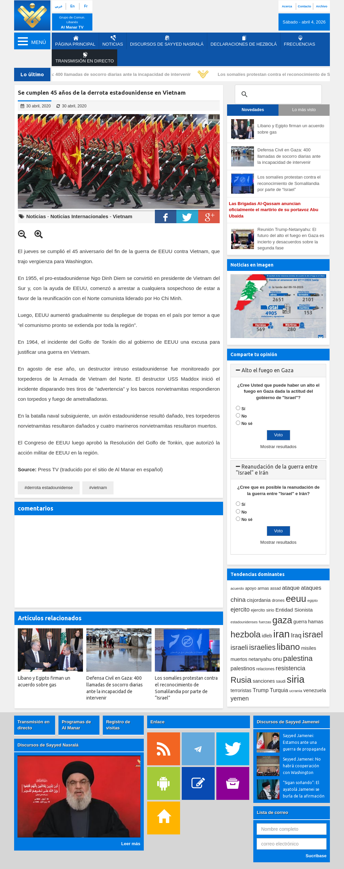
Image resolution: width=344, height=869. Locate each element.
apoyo (250, 588)
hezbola (245, 634)
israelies (262, 647)
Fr (86, 6)
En (72, 6)
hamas (316, 621)
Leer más (130, 843)
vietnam (99, 487)
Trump (261, 690)
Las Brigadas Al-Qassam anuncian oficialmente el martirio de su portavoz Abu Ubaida (273, 210)
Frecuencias (299, 41)
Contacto (304, 6)
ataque (291, 587)
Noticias (112, 41)
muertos (238, 659)
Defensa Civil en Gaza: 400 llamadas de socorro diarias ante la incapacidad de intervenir (101, 74)
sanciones (264, 681)
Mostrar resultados (278, 446)
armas (263, 588)
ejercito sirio (262, 610)
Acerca (287, 6)
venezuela (314, 690)
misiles (308, 648)
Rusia (240, 679)
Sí (243, 408)
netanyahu (260, 659)
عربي (58, 6)
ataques (311, 588)
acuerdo (237, 588)
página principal (75, 41)
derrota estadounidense (50, 487)
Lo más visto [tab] (304, 109)
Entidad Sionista (294, 610)
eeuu (296, 598)
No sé (247, 423)
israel (313, 634)
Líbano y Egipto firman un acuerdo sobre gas (290, 129)
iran (281, 633)
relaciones (265, 669)
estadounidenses (244, 622)
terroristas (240, 690)
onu (277, 659)
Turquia (279, 690)
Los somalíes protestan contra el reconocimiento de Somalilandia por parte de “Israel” (288, 183)
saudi (281, 681)
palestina (298, 658)
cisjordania (259, 600)
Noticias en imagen (251, 265)
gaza (282, 620)
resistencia (290, 668)
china (238, 599)
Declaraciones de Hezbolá (244, 41)
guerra (300, 621)
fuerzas (265, 622)
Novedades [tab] (253, 109)
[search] (277, 94)
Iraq (296, 635)
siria (295, 679)
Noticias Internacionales (79, 216)
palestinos (242, 668)
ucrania (295, 690)
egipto (312, 600)
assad (275, 588)
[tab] (278, 370)
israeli (239, 647)
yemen (239, 698)
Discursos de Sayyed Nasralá (167, 41)
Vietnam (122, 216)
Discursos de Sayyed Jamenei (288, 721)
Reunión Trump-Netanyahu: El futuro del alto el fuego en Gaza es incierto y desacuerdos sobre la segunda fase (290, 239)
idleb (267, 635)
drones (278, 600)
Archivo (322, 6)
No (244, 416)
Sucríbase (316, 855)
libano (288, 646)
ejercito (240, 609)
